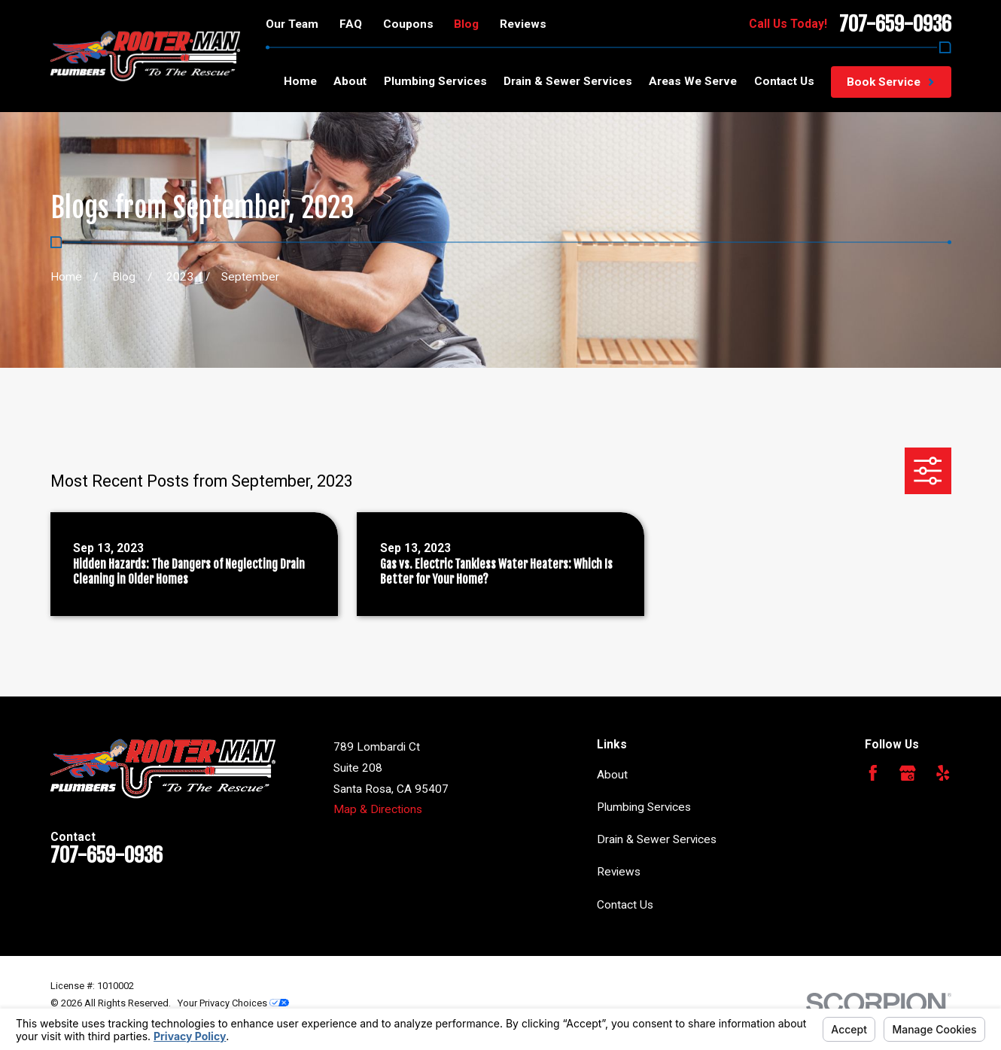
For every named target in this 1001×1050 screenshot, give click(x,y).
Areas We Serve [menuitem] (693, 81)
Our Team (292, 24)
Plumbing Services (644, 807)
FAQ (350, 24)
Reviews (523, 24)
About (612, 774)
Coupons (408, 24)
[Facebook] (873, 773)
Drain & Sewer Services (657, 839)
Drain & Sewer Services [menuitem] (568, 81)
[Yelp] (943, 773)
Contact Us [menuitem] (784, 81)
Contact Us (625, 905)
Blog (466, 24)
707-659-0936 (895, 24)
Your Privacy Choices (233, 1003)
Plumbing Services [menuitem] (435, 81)
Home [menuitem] (300, 81)
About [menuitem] (350, 81)
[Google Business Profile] (907, 773)
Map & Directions (377, 809)
